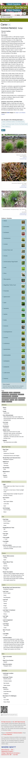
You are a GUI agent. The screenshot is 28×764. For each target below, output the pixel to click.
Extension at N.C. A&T (6, 754)
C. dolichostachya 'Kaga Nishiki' (14, 263)
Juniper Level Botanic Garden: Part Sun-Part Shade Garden (14, 124)
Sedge (20, 28)
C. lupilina (14, 315)
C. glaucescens (14, 298)
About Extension (5, 749)
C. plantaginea (14, 362)
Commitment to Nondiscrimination (14, 732)
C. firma (14, 275)
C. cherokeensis (14, 240)
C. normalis (14, 339)
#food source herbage (6, 396)
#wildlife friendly (5, 399)
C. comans (14, 245)
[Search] (12, 13)
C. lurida (14, 321)
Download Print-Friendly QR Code (9, 714)
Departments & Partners (7, 751)
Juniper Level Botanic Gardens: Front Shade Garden (13, 121)
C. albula (14, 222)
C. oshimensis (14, 345)
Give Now (15, 754)
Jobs (12, 749)
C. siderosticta (14, 374)
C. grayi (14, 304)
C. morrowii (14, 327)
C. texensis (14, 380)
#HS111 (3, 401)
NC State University (6, 721)
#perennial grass (21, 398)
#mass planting (17, 392)
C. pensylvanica (14, 350)
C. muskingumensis (14, 333)
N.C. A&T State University (19, 721)
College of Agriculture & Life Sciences (10, 753)
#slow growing (5, 392)
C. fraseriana (14, 292)
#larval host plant (13, 394)
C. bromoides (14, 228)
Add (3, 130)
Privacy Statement (7, 734)
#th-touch (12, 399)
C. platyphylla (14, 368)
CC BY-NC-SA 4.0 (23, 213)
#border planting (5, 394)
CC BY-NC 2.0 (23, 185)
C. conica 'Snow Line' (14, 251)
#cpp (16, 399)
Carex (8, 112)
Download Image (23, 158)
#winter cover (15, 396)
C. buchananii (14, 234)
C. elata (14, 269)
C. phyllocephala (14, 356)
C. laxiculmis (14, 310)
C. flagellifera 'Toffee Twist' (14, 286)
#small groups (21, 399)
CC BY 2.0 (24, 157)
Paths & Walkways (6, 126)
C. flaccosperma (14, 280)
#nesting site (9, 401)
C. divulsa (14, 257)
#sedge (10, 392)
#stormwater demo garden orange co (9, 398)
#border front (21, 394)
